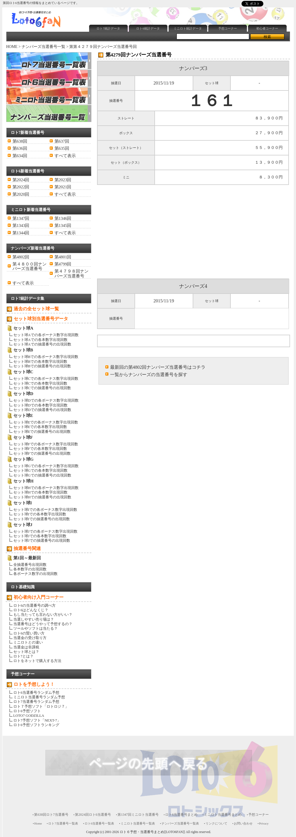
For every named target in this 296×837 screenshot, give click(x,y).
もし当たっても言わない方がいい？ (42, 614)
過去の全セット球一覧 (36, 308)
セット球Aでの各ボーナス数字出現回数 (46, 335)
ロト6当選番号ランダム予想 (36, 692)
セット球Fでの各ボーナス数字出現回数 (45, 444)
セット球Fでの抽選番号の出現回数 (42, 453)
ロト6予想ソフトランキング (36, 725)
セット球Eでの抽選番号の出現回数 (42, 431)
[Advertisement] (153, 47)
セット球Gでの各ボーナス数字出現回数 (46, 466)
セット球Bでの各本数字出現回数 (40, 361)
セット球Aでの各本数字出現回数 (40, 340)
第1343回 (21, 225)
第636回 (19, 148)
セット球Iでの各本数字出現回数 (39, 514)
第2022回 (21, 187)
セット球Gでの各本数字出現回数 (40, 470)
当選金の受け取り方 (30, 638)
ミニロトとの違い (28, 642)
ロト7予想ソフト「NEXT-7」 (37, 720)
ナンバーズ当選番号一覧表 (180, 823)
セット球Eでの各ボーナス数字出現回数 (45, 422)
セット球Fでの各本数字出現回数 (40, 448)
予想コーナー (227, 28)
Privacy (264, 823)
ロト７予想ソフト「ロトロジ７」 (41, 706)
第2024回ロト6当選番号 (93, 815)
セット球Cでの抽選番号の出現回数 (42, 388)
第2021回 (63, 187)
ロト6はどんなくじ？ (30, 610)
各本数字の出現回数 (30, 569)
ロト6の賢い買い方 (29, 633)
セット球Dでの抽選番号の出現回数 (42, 410)
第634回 (19, 155)
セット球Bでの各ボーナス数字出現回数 (46, 357)
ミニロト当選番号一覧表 (138, 823)
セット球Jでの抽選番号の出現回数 (41, 540)
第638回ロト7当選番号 (51, 815)
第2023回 (63, 180)
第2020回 (21, 194)
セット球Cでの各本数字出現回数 (40, 383)
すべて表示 (65, 155)
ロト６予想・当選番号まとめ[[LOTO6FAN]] (152, 832)
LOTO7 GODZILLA (28, 715)
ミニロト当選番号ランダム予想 (39, 697)
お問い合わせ (243, 823)
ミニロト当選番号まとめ (223, 815)
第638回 (19, 141)
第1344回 (21, 233)
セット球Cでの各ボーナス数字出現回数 (46, 378)
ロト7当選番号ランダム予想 (36, 701)
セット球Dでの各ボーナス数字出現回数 (46, 400)
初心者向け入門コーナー (39, 597)
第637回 (61, 141)
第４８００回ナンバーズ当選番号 (29, 266)
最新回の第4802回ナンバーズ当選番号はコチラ (158, 367)
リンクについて (216, 823)
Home (38, 823)
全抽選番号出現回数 (30, 564)
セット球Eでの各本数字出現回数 (40, 427)
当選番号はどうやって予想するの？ (42, 624)
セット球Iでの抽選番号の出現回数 (41, 519)
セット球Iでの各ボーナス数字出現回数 (45, 509)
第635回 (61, 148)
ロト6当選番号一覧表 (99, 823)
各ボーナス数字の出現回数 (35, 574)
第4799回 (63, 264)
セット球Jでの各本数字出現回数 (39, 536)
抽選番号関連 (27, 548)
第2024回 (21, 180)
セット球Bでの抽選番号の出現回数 (42, 366)
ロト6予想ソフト (27, 711)
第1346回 (63, 218)
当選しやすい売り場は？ (33, 619)
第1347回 (21, 218)
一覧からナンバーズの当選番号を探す (148, 374)
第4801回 (63, 257)
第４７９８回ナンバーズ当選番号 (71, 273)
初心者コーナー (267, 28)
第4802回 (21, 257)
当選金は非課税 (26, 647)
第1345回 (63, 225)
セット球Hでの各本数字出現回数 (40, 492)
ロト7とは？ (23, 656)
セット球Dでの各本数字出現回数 (40, 405)
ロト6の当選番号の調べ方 (34, 605)
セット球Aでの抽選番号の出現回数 (42, 344)
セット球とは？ (26, 652)
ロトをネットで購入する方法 (37, 661)
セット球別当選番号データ (41, 318)
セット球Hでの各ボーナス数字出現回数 (46, 488)
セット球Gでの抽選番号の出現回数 (42, 475)
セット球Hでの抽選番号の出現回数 (42, 497)
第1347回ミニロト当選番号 (138, 815)
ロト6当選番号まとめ (181, 815)
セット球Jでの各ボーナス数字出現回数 (45, 531)
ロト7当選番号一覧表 (63, 823)
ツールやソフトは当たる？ (35, 628)
